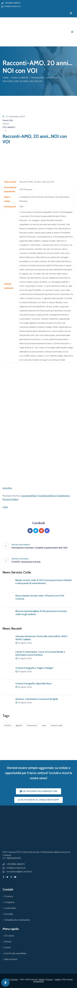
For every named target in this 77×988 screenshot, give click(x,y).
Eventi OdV (53, 77)
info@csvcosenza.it (12, 6)
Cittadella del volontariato (17, 919)
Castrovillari (10, 908)
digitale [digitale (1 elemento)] (19, 725)
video (5, 507)
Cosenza (8, 896)
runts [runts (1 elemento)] (44, 725)
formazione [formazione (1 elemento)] (32, 725)
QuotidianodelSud (47, 495)
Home (5, 77)
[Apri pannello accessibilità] (5, 983)
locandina (7, 488)
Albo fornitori (10, 959)
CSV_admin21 (9, 127)
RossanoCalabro (11, 499)
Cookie (57, 979)
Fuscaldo (8, 914)
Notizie (7, 941)
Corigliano (9, 902)
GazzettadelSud (29, 495)
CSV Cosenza (12, 979)
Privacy (49, 979)
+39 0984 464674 (12, 3)
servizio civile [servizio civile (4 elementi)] (56, 725)
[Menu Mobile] (71, 13)
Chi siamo (9, 935)
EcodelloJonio (63, 495)
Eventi (7, 947)
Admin (42, 979)
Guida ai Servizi (19, 77)
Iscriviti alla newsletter (15, 953)
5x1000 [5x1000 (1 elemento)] (7, 725)
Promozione (37, 77)
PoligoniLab (38, 981)
